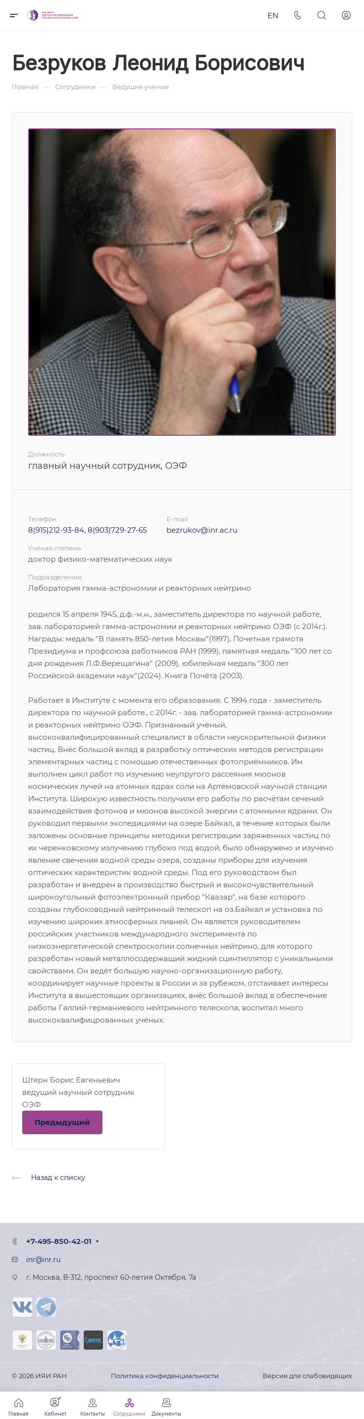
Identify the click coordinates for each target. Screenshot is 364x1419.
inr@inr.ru (43, 1259)
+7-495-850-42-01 (59, 1241)
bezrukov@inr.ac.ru (201, 530)
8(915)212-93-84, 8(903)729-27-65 (87, 530)
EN (272, 15)
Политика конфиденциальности (165, 1376)
